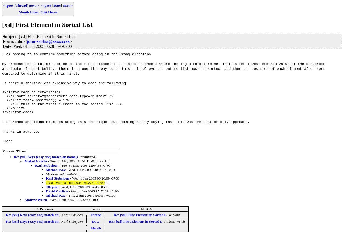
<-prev (8, 5)
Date (57, 5)
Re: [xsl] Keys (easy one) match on (32, 220)
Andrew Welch (35, 205)
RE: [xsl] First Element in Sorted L (136, 226)
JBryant (52, 192)
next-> (34, 5)
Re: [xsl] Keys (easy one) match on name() (46, 162)
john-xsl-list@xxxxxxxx (48, 41)
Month (96, 233)
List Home (49, 12)
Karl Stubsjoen (46, 170)
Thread (21, 5)
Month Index (29, 12)
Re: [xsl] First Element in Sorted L (140, 220)
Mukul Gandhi (35, 166)
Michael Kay (56, 175)
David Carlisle (57, 196)
